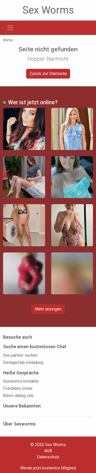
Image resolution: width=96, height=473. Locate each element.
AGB (48, 450)
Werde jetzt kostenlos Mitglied (48, 468)
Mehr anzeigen (48, 309)
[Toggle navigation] (10, 28)
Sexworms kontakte (21, 381)
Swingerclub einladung (23, 362)
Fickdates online (18, 388)
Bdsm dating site (18, 395)
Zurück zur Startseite (48, 73)
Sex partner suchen (20, 355)
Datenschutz (48, 457)
